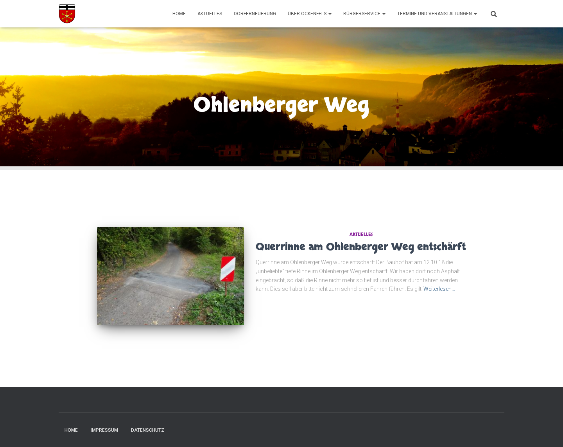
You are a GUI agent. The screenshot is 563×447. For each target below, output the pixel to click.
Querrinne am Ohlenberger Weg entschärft (361, 247)
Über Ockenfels (310, 13)
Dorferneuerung (255, 13)
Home (179, 13)
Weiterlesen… (439, 289)
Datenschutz (147, 430)
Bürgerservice (364, 13)
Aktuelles (209, 13)
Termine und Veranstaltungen (437, 13)
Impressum (104, 430)
